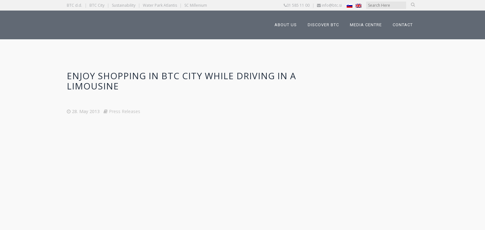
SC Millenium (195, 5)
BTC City (96, 5)
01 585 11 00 (298, 5)
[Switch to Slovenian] (349, 6)
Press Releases (124, 111)
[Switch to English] (358, 6)
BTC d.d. (74, 5)
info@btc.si (332, 5)
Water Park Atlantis (160, 5)
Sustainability (123, 5)
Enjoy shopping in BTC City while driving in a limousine (181, 81)
